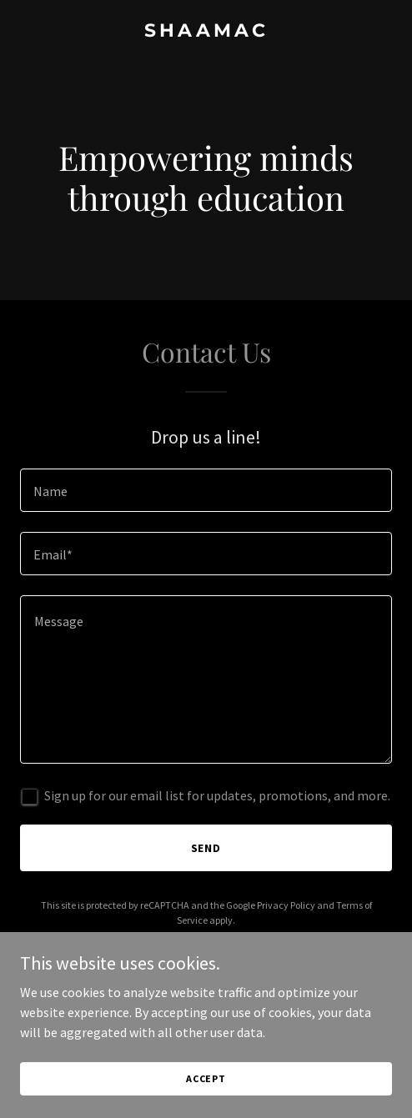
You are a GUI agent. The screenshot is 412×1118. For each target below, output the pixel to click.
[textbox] (206, 490)
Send (206, 847)
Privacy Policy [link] (286, 905)
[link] (206, 31)
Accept (206, 1078)
